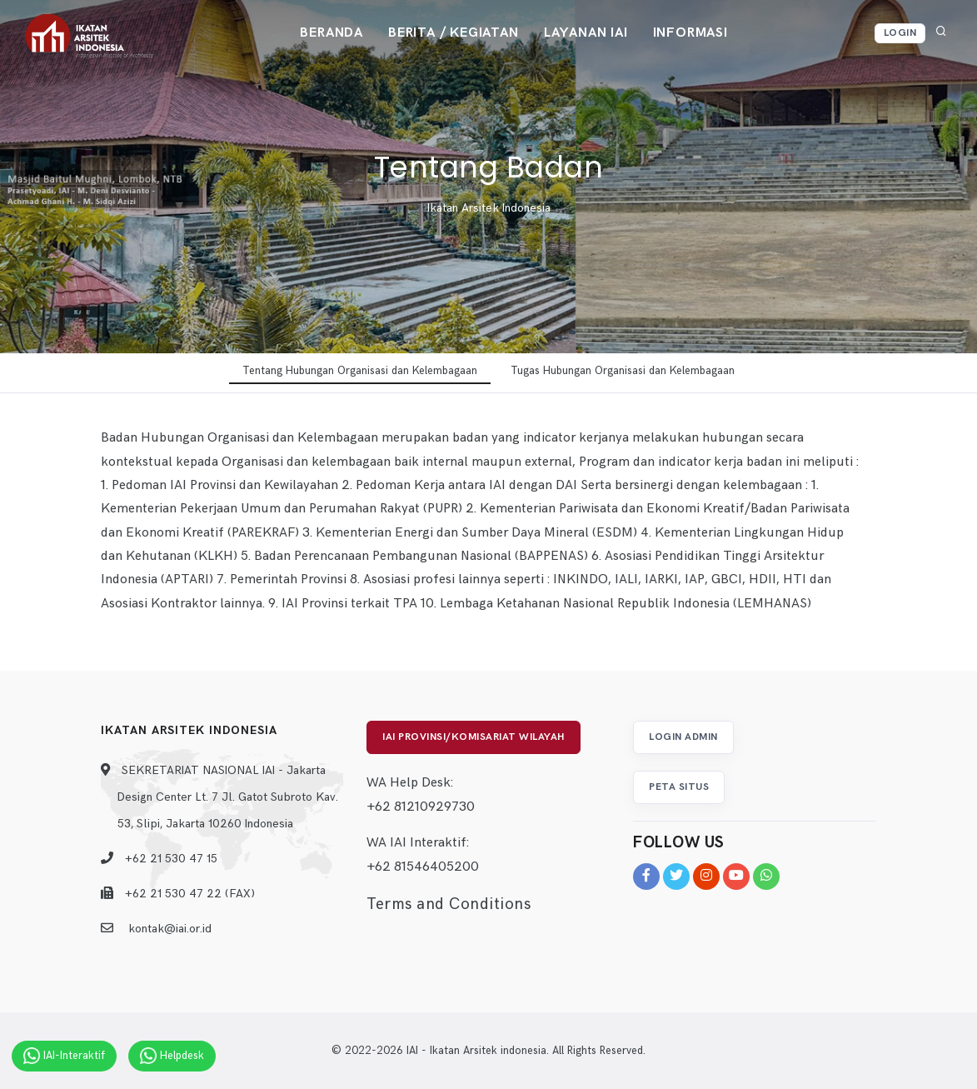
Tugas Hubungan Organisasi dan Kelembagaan (623, 370)
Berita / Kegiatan (453, 33)
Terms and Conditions (448, 904)
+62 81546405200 (422, 867)
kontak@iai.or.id (170, 929)
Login (900, 33)
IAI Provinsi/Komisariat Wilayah (473, 737)
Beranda (331, 33)
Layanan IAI (586, 33)
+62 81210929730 (420, 807)
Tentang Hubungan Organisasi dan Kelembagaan (359, 370)
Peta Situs (679, 787)
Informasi (690, 33)
